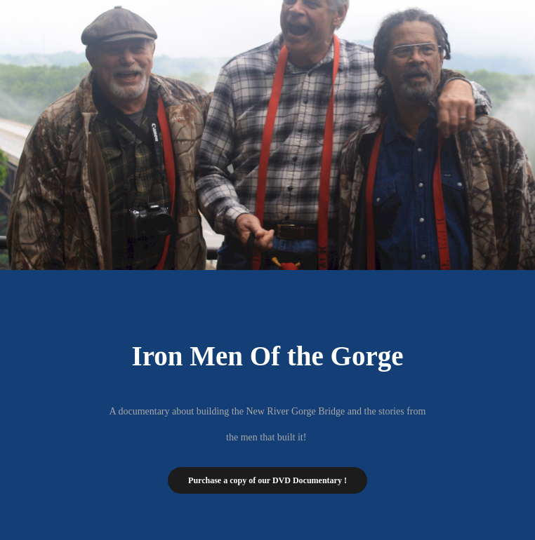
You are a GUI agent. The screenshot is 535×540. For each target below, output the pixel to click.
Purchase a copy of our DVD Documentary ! (267, 480)
